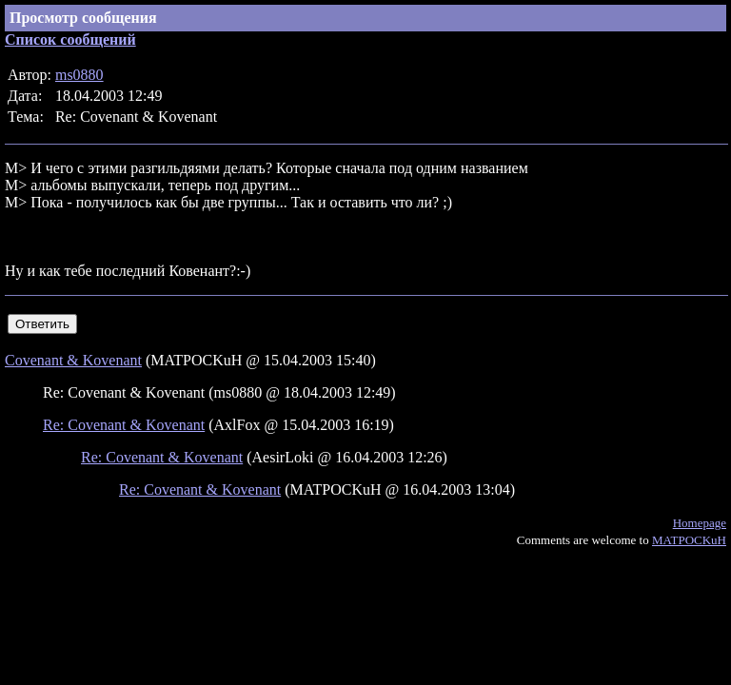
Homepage (699, 523)
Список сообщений (70, 39)
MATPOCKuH (689, 540)
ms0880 (79, 75)
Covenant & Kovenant (73, 360)
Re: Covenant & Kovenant (124, 425)
